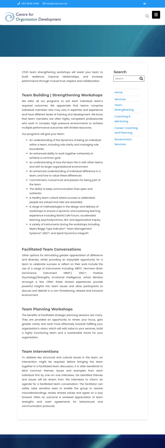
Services (120, 99)
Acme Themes (136, 443)
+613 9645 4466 (28, 3)
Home (118, 92)
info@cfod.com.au (55, 3)
